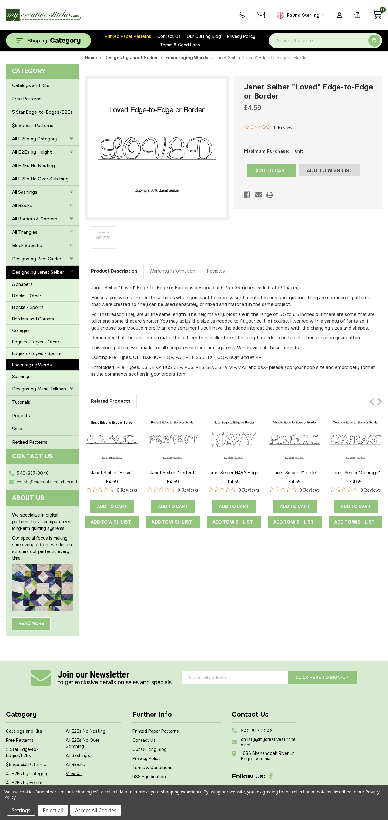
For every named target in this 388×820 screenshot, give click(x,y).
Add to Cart (112, 506)
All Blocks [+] (42, 205)
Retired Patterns (30, 442)
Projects (21, 416)
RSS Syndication (149, 776)
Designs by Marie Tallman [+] (42, 389)
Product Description (114, 271)
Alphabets (22, 284)
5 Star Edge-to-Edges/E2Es (42, 112)
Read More (31, 623)
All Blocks (75, 764)
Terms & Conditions (180, 45)
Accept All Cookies (95, 810)
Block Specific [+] (42, 246)
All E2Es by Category (27, 773)
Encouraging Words (32, 365)
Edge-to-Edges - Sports (37, 353)
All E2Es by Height (24, 782)
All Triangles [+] (42, 232)
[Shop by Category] (48, 40)
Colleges (21, 330)
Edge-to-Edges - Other (35, 342)
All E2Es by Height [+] (42, 152)
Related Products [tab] (110, 401)
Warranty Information (172, 271)
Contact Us (169, 36)
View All (74, 773)
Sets (17, 429)
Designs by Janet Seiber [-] (42, 272)
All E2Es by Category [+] (42, 139)
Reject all (53, 810)
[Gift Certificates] (357, 15)
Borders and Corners (33, 319)
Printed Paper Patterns (128, 36)
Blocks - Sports (28, 307)
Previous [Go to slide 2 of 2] (372, 401)
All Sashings (78, 755)
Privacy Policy (241, 36)
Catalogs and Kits (30, 85)
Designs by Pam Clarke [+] (42, 259)
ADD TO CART (271, 170)
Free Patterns (27, 99)
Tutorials (21, 402)
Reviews (216, 271)
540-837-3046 (33, 473)
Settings (21, 810)
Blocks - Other (26, 296)
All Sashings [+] (42, 192)
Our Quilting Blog (204, 36)
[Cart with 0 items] (377, 17)
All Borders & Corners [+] (42, 219)
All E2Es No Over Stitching (40, 179)
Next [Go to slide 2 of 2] (379, 401)
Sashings (21, 376)
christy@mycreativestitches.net (47, 481)
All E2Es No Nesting (33, 165)
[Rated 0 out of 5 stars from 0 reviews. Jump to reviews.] (269, 127)
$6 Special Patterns (32, 125)
